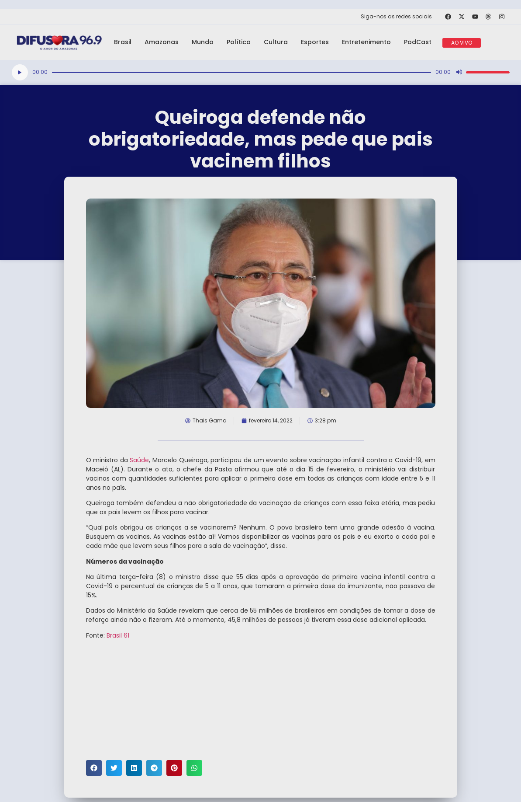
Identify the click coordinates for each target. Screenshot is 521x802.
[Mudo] (459, 72)
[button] (94, 768)
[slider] (241, 72)
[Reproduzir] (20, 72)
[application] (261, 72)
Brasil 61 (118, 635)
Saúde (139, 460)
